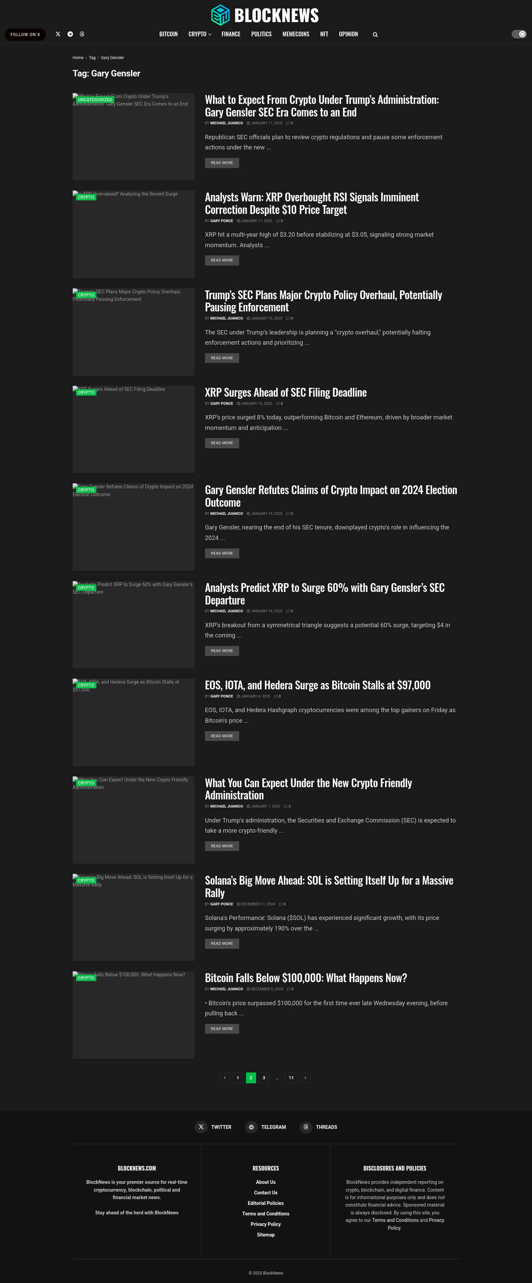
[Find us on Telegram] (70, 33)
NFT (324, 34)
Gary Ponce (221, 221)
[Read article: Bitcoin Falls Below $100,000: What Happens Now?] (134, 1015)
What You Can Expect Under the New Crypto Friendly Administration (308, 788)
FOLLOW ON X (25, 35)
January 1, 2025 (263, 806)
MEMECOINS (296, 34)
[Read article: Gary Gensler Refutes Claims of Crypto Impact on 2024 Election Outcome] (134, 527)
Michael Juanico (226, 123)
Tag (92, 58)
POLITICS (261, 34)
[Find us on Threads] (82, 33)
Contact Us (266, 1192)
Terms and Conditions (265, 1213)
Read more (225, 163)
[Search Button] (375, 33)
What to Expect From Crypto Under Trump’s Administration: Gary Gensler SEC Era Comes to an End (322, 105)
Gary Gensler (112, 58)
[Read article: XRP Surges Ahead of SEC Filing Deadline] (134, 429)
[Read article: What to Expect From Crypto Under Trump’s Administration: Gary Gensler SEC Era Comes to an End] (134, 136)
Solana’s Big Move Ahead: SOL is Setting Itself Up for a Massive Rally (329, 886)
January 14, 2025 (264, 514)
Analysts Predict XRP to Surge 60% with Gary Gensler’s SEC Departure (324, 593)
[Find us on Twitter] (58, 33)
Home (78, 58)
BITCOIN (168, 34)
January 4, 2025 (253, 696)
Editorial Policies (266, 1203)
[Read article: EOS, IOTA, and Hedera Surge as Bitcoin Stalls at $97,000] (134, 722)
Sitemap (265, 1235)
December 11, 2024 (256, 904)
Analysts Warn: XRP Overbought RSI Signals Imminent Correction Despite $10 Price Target (312, 202)
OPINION (348, 34)
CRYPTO (197, 34)
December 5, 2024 (265, 989)
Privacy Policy (266, 1224)
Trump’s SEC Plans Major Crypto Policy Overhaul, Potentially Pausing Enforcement (323, 300)
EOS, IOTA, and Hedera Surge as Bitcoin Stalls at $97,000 (318, 684)
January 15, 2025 (264, 318)
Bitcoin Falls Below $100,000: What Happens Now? (306, 977)
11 (291, 1077)
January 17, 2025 (264, 123)
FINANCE (231, 34)
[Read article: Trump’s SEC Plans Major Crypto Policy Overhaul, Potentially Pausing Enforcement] (134, 332)
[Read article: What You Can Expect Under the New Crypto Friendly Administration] (134, 820)
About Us (266, 1182)
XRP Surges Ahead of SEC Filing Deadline (286, 392)
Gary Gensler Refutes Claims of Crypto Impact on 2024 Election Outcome (331, 495)
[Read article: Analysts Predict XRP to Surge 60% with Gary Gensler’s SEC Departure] (134, 624)
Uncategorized (95, 100)
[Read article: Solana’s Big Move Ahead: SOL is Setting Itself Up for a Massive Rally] (134, 917)
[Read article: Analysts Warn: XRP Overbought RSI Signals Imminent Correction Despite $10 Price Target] (134, 234)
